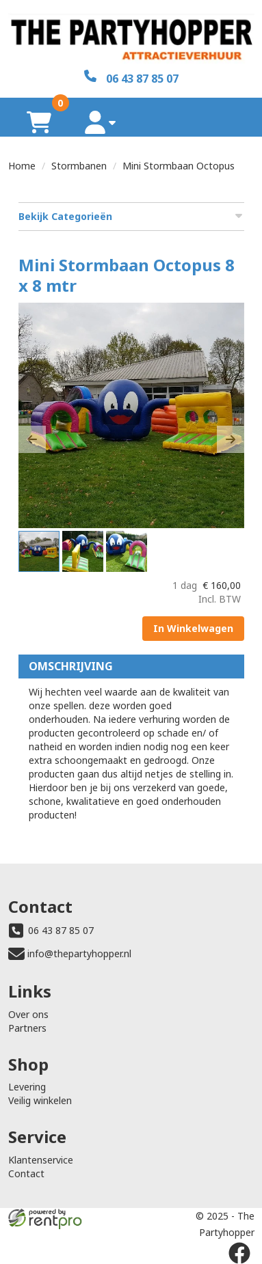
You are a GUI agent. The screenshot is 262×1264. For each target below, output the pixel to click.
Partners (27, 1027)
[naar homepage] (131, 35)
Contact (26, 1173)
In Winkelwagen (193, 628)
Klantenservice (40, 1159)
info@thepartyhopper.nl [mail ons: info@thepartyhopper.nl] (79, 953)
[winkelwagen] (39, 122)
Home (22, 165)
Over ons (28, 1014)
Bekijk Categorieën (131, 216)
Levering (27, 1086)
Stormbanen (79, 165)
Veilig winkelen (40, 1100)
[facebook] (239, 1253)
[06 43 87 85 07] (131, 77)
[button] (32, 439)
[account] (100, 122)
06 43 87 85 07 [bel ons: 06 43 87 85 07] (61, 930)
